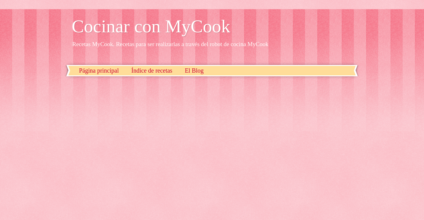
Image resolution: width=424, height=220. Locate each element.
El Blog (194, 70)
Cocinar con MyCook (151, 26)
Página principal (99, 70)
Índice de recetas (151, 70)
